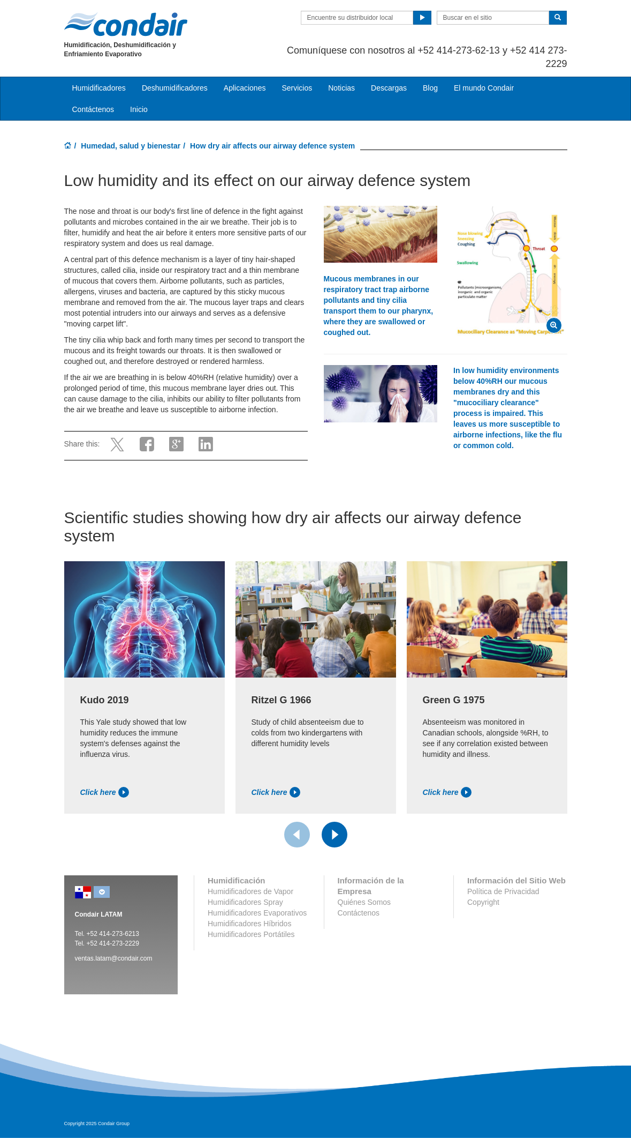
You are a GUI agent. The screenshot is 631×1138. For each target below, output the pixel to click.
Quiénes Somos (364, 902)
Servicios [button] (297, 88)
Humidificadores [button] (99, 88)
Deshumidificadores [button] (175, 88)
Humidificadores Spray (245, 902)
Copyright (483, 902)
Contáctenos (93, 109)
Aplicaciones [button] (245, 88)
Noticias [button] (341, 88)
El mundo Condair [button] (484, 88)
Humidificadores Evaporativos (257, 913)
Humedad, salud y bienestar (130, 146)
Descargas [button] (389, 88)
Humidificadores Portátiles (251, 934)
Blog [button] (430, 88)
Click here (105, 792)
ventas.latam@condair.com (114, 958)
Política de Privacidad (503, 891)
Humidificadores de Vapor (250, 891)
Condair (125, 24)
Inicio (139, 109)
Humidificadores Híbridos (249, 923)
